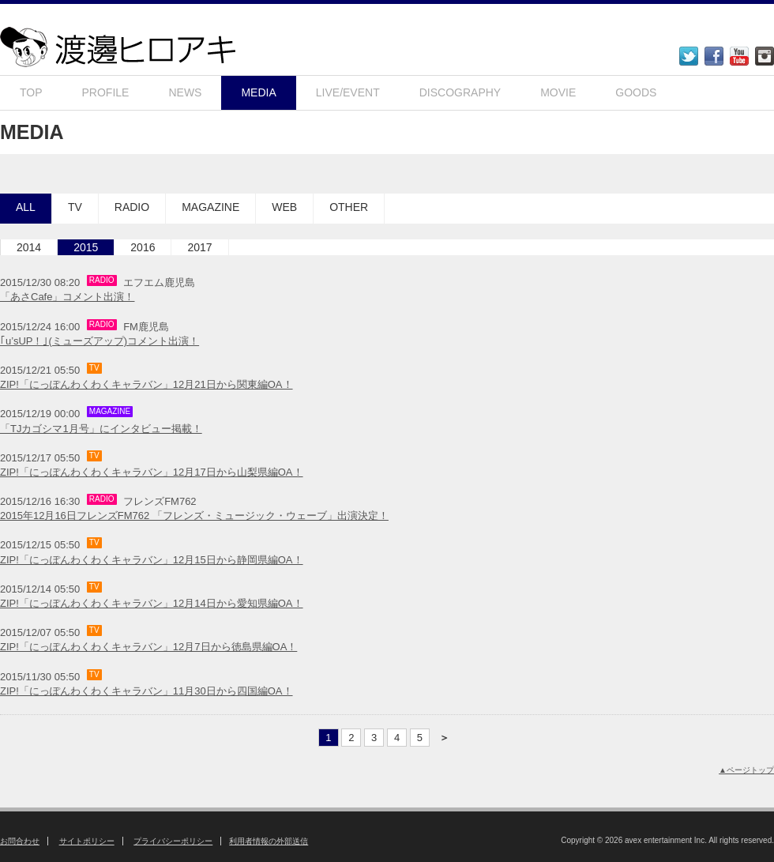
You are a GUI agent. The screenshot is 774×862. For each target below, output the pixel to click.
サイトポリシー (87, 841)
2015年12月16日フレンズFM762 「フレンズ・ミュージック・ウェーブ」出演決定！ (194, 515)
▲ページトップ (746, 770)
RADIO (132, 207)
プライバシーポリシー (172, 841)
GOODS (635, 92)
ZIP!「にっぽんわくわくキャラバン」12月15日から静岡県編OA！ (151, 560)
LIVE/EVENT (348, 92)
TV (75, 207)
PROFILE (106, 92)
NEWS (184, 92)
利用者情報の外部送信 (268, 841)
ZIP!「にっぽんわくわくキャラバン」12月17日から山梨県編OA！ (151, 472)
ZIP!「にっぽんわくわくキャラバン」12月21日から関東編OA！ (146, 384)
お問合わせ (19, 841)
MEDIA (258, 92)
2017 (199, 247)
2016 (142, 247)
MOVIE (558, 92)
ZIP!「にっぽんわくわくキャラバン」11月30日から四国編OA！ (146, 691)
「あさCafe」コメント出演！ (67, 297)
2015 (85, 247)
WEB (284, 207)
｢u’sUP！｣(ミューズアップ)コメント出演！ (99, 341)
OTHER (348, 207)
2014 (29, 247)
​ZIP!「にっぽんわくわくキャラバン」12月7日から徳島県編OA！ (148, 647)
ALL (26, 207)
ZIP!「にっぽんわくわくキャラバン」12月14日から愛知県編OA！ (151, 603)
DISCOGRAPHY (460, 92)
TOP (31, 92)
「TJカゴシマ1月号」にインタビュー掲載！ (101, 429)
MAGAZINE (210, 207)
